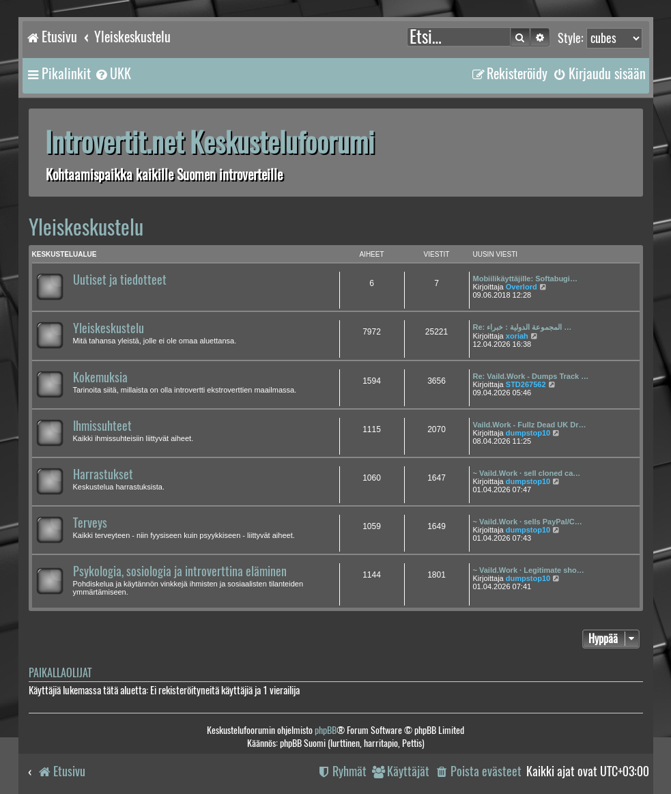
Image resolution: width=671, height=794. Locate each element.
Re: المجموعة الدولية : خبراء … (522, 327)
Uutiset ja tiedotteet (120, 280)
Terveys (90, 523)
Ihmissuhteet (102, 426)
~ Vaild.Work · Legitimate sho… (528, 570)
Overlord (521, 287)
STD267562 (526, 384)
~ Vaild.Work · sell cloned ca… (527, 473)
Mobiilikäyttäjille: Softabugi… (525, 278)
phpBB (326, 730)
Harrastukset (103, 474)
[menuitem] (112, 74)
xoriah (517, 336)
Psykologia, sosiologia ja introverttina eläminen (180, 571)
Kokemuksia (100, 377)
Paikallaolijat (60, 673)
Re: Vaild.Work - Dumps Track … (531, 376)
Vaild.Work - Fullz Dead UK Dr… (529, 425)
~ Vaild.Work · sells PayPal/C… (527, 521)
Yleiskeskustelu (86, 227)
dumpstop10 (528, 433)
